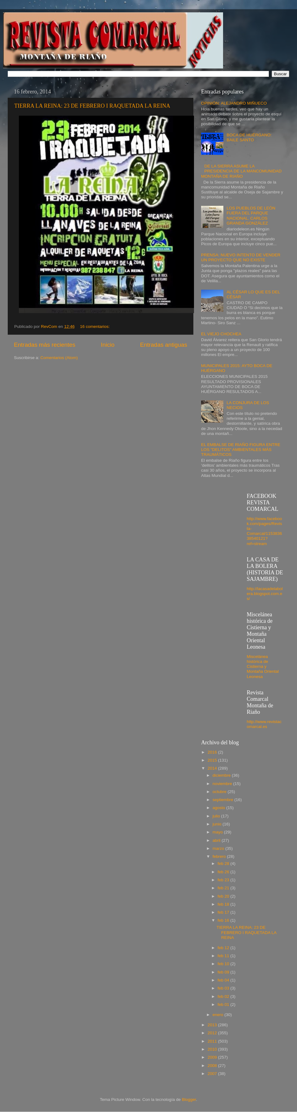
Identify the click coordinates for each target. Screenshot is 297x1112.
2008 (213, 1065)
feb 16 (223, 920)
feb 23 (223, 880)
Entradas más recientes (44, 344)
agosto (219, 807)
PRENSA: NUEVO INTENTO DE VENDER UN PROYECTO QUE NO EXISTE (240, 257)
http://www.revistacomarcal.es (264, 724)
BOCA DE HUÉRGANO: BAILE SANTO (249, 137)
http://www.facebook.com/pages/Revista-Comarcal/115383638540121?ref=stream (264, 531)
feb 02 (223, 996)
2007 (213, 1073)
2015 (213, 760)
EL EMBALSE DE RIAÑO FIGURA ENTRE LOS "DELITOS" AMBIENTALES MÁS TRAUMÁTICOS (240, 449)
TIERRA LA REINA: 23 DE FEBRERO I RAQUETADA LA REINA (92, 106)
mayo (218, 832)
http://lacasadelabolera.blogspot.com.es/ (265, 593)
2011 (213, 1041)
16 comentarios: (95, 326)
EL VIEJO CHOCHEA (221, 334)
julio (217, 816)
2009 (213, 1057)
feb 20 (223, 896)
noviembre (223, 783)
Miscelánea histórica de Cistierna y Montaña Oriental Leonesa (263, 666)
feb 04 (223, 980)
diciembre (222, 775)
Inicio (107, 344)
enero (218, 1014)
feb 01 (223, 1004)
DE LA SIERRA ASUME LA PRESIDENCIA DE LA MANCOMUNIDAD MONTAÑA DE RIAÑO (241, 171)
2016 (213, 752)
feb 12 (223, 947)
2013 (213, 1025)
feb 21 (223, 888)
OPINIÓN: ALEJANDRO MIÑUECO (234, 103)
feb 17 (223, 912)
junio (217, 824)
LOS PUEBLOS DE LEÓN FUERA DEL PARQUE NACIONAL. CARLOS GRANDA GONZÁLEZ (250, 215)
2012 (213, 1033)
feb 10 (223, 963)
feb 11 (223, 955)
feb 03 (223, 988)
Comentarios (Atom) (59, 357)
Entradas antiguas (163, 344)
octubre (220, 791)
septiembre (224, 799)
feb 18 (223, 904)
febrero (220, 856)
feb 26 (223, 872)
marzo (219, 848)
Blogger (189, 1099)
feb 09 (223, 972)
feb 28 (223, 863)
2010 (213, 1049)
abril (217, 840)
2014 (213, 768)
